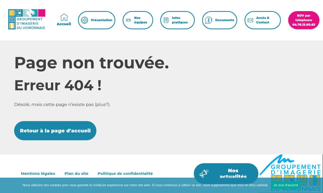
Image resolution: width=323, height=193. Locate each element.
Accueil (64, 24)
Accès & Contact (262, 20)
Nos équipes (140, 20)
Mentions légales (38, 173)
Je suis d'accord (286, 185)
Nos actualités (233, 174)
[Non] (316, 185)
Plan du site (76, 173)
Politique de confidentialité (125, 173)
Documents (224, 20)
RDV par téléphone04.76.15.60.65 (303, 20)
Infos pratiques (180, 20)
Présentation (101, 20)
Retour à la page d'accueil (55, 131)
